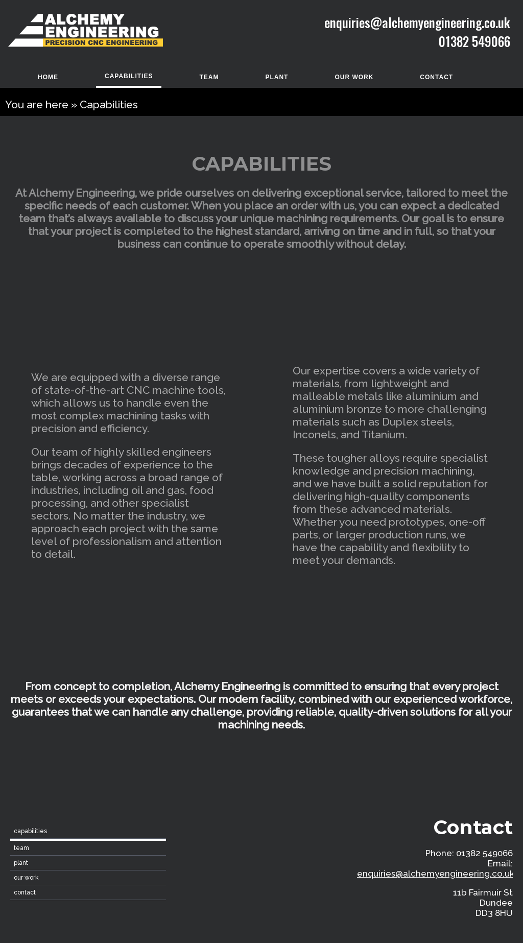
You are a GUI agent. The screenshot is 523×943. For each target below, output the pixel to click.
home (48, 77)
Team (209, 77)
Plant (276, 77)
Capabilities (129, 76)
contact (436, 77)
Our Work (354, 77)
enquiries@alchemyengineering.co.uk (435, 873)
